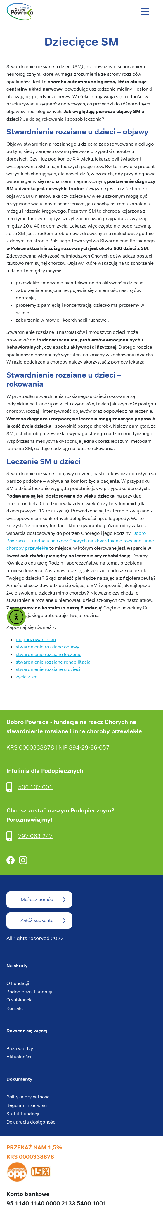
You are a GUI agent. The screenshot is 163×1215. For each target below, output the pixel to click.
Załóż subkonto (36, 920)
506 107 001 (35, 787)
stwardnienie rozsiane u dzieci (48, 669)
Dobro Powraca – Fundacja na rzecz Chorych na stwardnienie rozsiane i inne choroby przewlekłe (80, 540)
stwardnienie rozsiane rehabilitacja (53, 662)
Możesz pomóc (37, 899)
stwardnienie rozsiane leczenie (49, 654)
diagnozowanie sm (36, 639)
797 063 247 (35, 836)
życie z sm (27, 677)
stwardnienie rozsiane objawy (47, 647)
